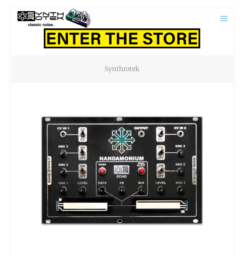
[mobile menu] (224, 18)
